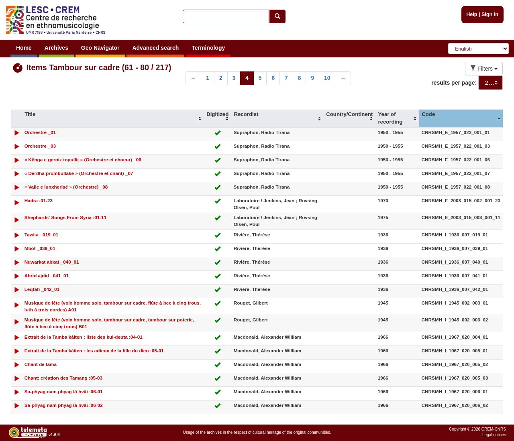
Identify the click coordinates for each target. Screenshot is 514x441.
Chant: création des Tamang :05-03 (63, 377)
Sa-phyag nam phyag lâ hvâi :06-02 (63, 405)
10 (327, 78)
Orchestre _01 (40, 132)
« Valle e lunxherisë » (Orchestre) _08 (66, 186)
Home (24, 48)
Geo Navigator (100, 48)
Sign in (489, 14)
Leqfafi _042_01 (42, 289)
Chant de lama (40, 364)
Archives (56, 48)
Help (471, 14)
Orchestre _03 (40, 145)
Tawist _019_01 (41, 234)
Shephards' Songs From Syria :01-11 (65, 217)
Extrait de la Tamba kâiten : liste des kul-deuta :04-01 (83, 336)
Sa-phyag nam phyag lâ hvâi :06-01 (63, 391)
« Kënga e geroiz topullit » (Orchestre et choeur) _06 (82, 159)
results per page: (454, 82)
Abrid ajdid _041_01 (46, 275)
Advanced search (155, 48)
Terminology (208, 48)
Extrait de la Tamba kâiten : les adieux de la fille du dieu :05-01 (94, 350)
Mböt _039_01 (39, 248)
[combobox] (490, 82)
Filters (484, 68)
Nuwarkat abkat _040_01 (51, 261)
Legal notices (494, 435)
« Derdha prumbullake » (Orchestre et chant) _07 (78, 173)
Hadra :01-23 (38, 200)
